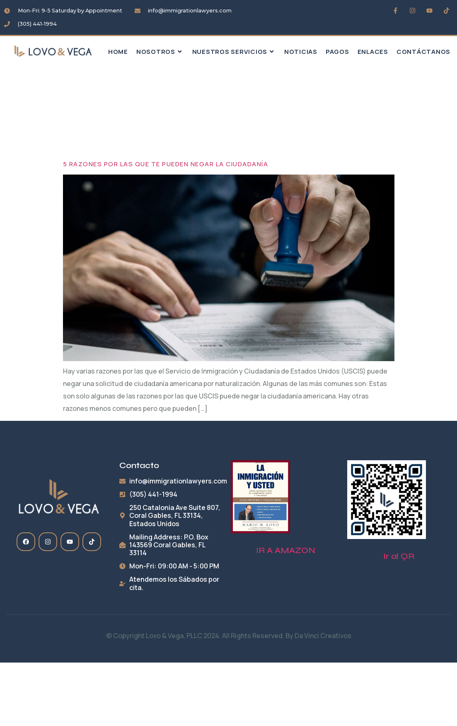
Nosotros (160, 52)
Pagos (337, 52)
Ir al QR (398, 556)
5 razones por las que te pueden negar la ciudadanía (165, 164)
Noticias (300, 52)
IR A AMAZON (285, 550)
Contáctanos (423, 52)
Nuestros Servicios (234, 52)
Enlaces (373, 52)
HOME (118, 52)
